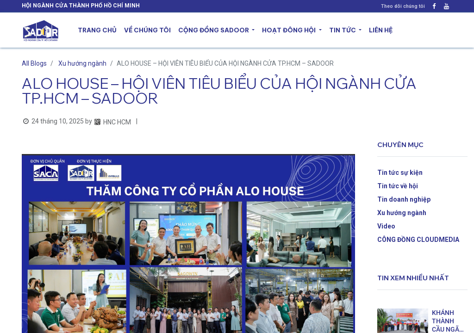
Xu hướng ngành (82, 63)
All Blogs (34, 63)
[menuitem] (97, 30)
